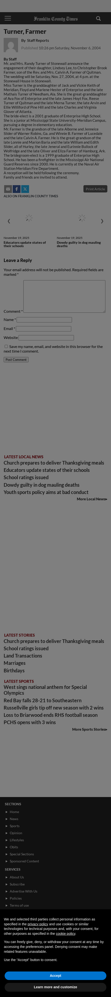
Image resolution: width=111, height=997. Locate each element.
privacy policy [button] (38, 924)
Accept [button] (55, 976)
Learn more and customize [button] (55, 987)
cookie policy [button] (65, 934)
